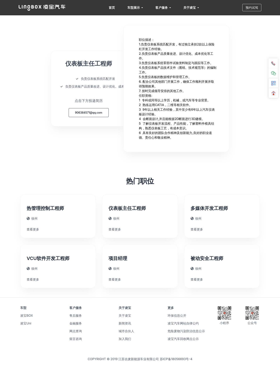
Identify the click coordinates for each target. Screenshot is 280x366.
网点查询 (75, 331)
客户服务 (163, 8)
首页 (112, 8)
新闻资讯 (125, 323)
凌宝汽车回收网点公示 (183, 339)
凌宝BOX (26, 315)
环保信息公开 (177, 315)
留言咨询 (75, 339)
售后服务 (75, 315)
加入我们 (125, 339)
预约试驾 (252, 8)
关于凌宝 (191, 8)
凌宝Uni (25, 323)
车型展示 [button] (135, 8)
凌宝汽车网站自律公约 (183, 323)
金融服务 (75, 323)
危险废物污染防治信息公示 (186, 331)
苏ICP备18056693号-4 (176, 359)
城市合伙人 (126, 331)
